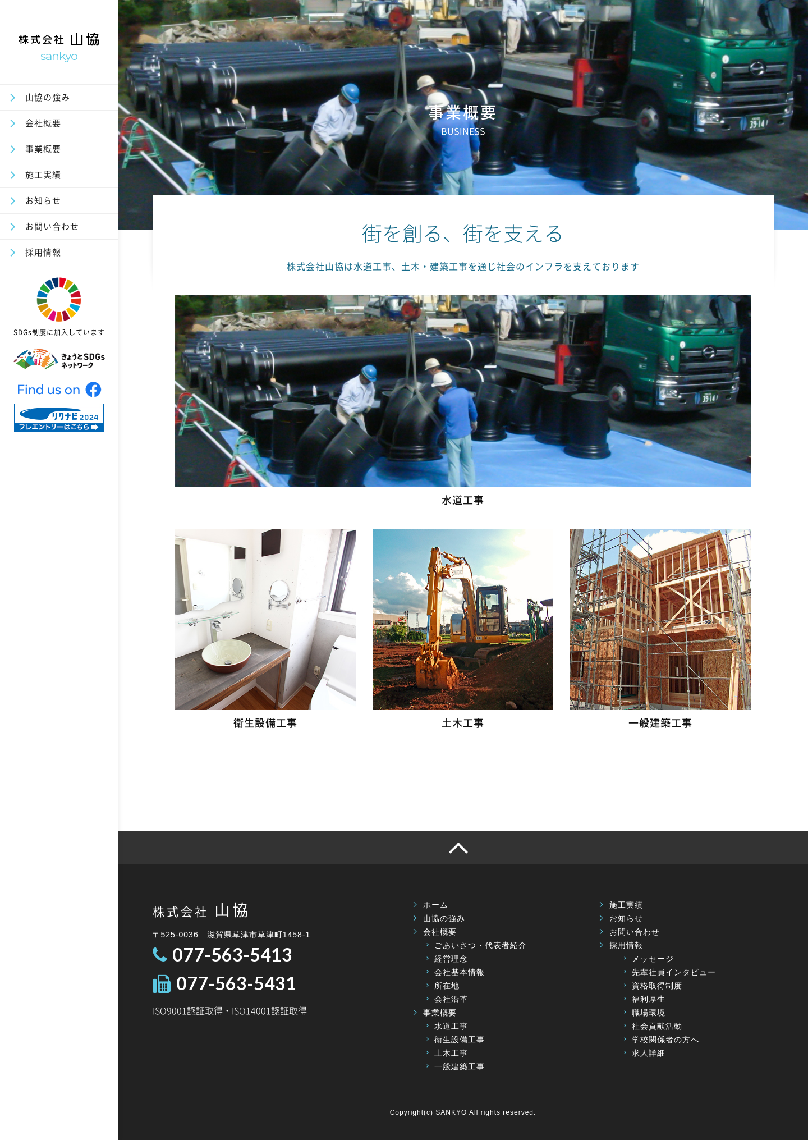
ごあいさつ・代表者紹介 (480, 945)
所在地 (447, 985)
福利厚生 (648, 999)
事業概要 (43, 149)
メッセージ (653, 958)
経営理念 (451, 958)
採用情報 (43, 252)
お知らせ (43, 200)
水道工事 (451, 1026)
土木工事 (451, 1053)
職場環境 (648, 1012)
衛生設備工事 (459, 1039)
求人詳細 (648, 1053)
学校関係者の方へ (665, 1039)
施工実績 (43, 174)
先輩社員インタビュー (674, 972)
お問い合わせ (52, 226)
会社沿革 (451, 999)
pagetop (463, 847)
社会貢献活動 (657, 1026)
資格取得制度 (657, 985)
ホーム (435, 904)
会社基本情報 (459, 972)
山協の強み (47, 97)
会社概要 (43, 123)
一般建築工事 (459, 1066)
